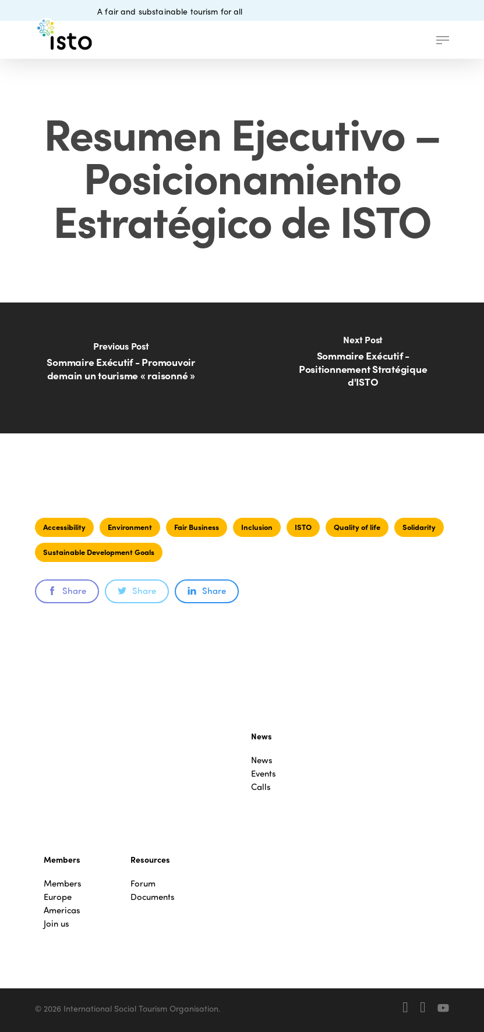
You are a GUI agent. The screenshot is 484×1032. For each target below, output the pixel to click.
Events (263, 773)
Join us (56, 923)
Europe (58, 896)
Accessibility (64, 526)
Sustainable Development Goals (98, 551)
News (262, 760)
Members (63, 883)
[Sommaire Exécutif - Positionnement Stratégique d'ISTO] (363, 368)
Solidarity (419, 526)
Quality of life (357, 526)
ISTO (303, 526)
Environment (130, 526)
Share (67, 590)
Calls (261, 786)
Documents (152, 896)
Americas (62, 910)
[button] (442, 40)
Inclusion (257, 526)
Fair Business (196, 526)
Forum (143, 883)
